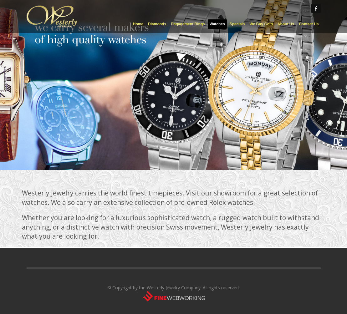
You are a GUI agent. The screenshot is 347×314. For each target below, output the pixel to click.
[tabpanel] (173, 85)
